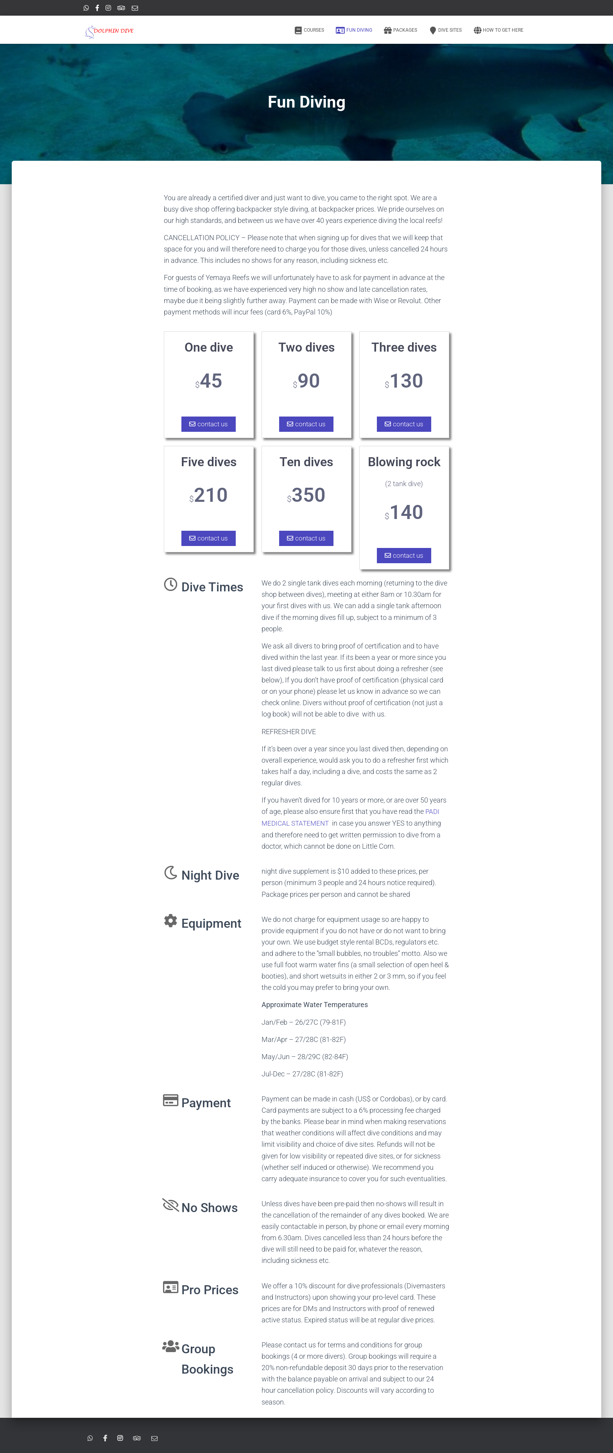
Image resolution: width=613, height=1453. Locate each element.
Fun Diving (354, 30)
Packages (400, 30)
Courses (309, 30)
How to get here (498, 30)
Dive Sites (445, 30)
